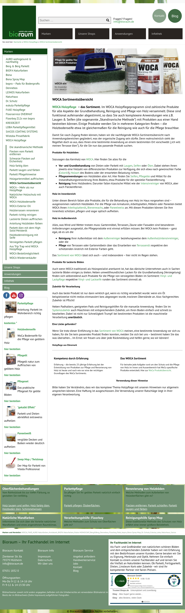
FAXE (30, 532)
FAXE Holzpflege (15, 110)
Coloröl (64, 173)
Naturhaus (12, 96)
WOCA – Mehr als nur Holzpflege (22, 189)
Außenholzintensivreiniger (162, 238)
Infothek (157, 34)
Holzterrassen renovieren (24, 210)
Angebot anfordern (84, 556)
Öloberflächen (91, 505)
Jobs (75, 563)
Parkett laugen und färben (25, 170)
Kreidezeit (53, 532)
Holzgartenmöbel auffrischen (27, 178)
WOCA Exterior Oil (20, 206)
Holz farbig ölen (19, 165)
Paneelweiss (117, 207)
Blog (7, 287)
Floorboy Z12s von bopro (20, 118)
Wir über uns (45, 563)
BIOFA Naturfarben (17, 70)
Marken (46, 34)
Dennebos (11, 88)
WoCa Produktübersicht (160, 370)
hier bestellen (12, 375)
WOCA (89, 159)
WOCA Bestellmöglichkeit (24, 253)
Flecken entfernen (136, 505)
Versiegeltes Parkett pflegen (26, 242)
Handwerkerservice (84, 560)
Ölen (150, 165)
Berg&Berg (94, 532)
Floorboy (112, 532)
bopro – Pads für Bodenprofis (23, 83)
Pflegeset (22, 381)
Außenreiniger (111, 238)
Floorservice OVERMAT (19, 114)
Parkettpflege (25, 303)
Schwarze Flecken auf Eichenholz (22, 160)
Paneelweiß (24, 433)
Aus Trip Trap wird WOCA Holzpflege (24, 248)
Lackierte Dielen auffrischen (26, 219)
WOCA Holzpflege (64, 107)
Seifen (137, 165)
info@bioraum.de (123, 21)
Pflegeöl (22, 355)
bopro (124, 532)
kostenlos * (10, 323)
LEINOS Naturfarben (18, 92)
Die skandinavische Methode (26, 147)
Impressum (44, 556)
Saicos (173, 532)
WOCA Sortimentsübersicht (25, 183)
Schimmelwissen (32, 509)
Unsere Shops (86, 34)
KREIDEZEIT (13, 123)
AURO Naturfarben (40, 532)
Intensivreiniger (150, 183)
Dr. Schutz (11, 101)
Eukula (153, 532)
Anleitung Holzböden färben (26, 223)
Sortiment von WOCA (69, 255)
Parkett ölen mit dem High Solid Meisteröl (25, 229)
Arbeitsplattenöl (76, 207)
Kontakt (77, 567)
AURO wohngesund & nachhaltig (18, 60)
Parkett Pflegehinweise (23, 174)
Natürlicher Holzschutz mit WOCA (25, 196)
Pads (119, 532)
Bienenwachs (95, 207)
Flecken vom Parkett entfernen (21, 153)
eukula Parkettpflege (18, 105)
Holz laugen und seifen (15, 505)
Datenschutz (45, 560)
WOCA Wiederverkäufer (23, 258)
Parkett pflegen (73, 505)
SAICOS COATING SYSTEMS (22, 131)
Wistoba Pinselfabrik (18, 136)
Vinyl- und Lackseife (90, 279)
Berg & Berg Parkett (17, 66)
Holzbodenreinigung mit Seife (24, 236)
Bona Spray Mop (15, 79)
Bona (9, 75)
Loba (159, 532)
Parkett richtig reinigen (23, 214)
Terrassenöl (143, 245)
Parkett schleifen (158, 505)
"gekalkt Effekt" (26, 407)
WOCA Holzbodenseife (22, 201)
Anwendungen (124, 34)
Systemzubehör (61, 310)
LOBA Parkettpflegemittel (20, 127)
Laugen (128, 165)
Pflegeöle (144, 176)
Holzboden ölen (11, 509)
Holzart (75, 173)
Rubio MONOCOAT (81, 532)
